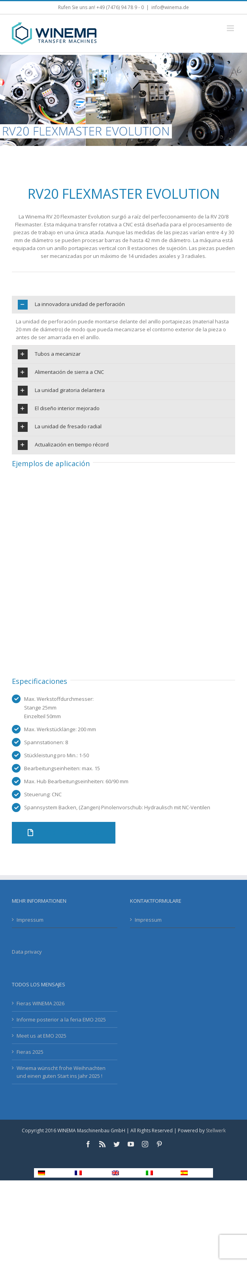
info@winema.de (170, 7)
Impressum (30, 919)
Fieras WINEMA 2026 (40, 1003)
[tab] (123, 305)
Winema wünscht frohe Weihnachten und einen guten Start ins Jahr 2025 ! (61, 1071)
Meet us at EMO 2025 (41, 1035)
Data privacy (27, 951)
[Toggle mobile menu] (231, 28)
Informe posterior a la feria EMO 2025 (61, 1019)
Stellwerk (216, 1130)
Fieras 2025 (30, 1051)
